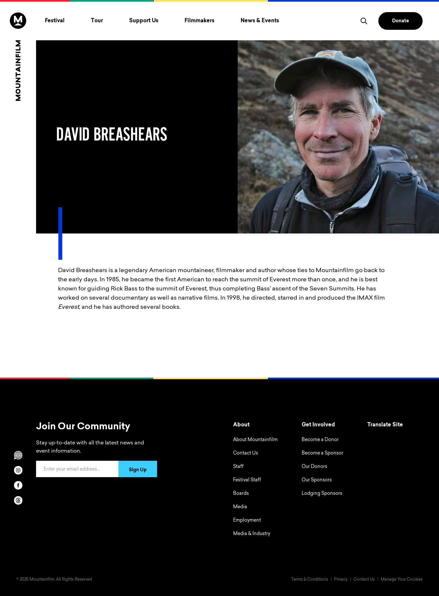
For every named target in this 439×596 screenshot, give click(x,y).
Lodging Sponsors (322, 494)
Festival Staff (247, 480)
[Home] (18, 56)
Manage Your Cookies (402, 580)
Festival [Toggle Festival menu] (55, 21)
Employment (247, 520)
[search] (364, 21)
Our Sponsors (317, 480)
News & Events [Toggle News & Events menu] (260, 21)
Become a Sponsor (322, 453)
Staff (238, 467)
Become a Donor (320, 440)
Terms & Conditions (309, 580)
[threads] (18, 500)
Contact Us (245, 453)
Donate (400, 21)
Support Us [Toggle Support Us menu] (143, 21)
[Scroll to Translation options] (18, 455)
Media (240, 507)
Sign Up (138, 470)
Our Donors (314, 467)
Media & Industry (251, 534)
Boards (241, 494)
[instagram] (18, 470)
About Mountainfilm (255, 440)
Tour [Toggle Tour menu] (97, 21)
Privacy (341, 580)
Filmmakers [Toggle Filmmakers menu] (199, 21)
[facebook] (18, 485)
